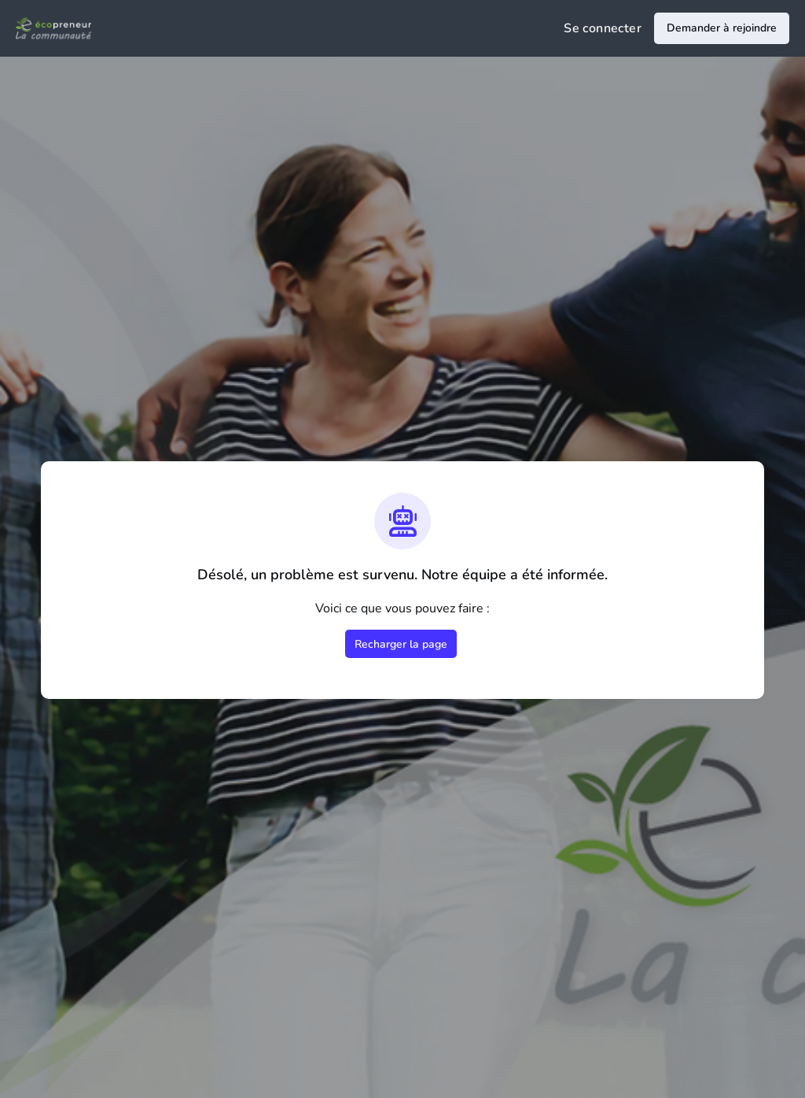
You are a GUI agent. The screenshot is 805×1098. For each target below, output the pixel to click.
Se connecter (602, 28)
